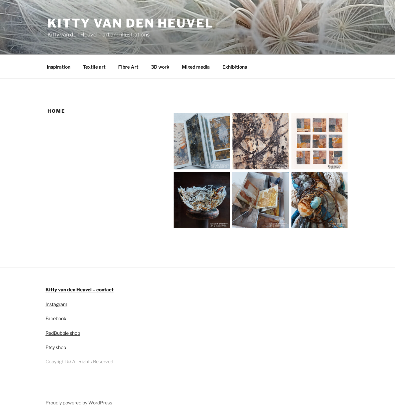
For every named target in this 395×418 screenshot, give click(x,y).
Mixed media (196, 67)
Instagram (56, 304)
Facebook (55, 318)
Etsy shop (55, 347)
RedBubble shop (62, 333)
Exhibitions (234, 67)
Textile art (94, 67)
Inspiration (58, 67)
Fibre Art (128, 67)
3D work (160, 67)
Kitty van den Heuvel (130, 23)
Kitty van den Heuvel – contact (79, 289)
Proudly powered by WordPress (78, 402)
